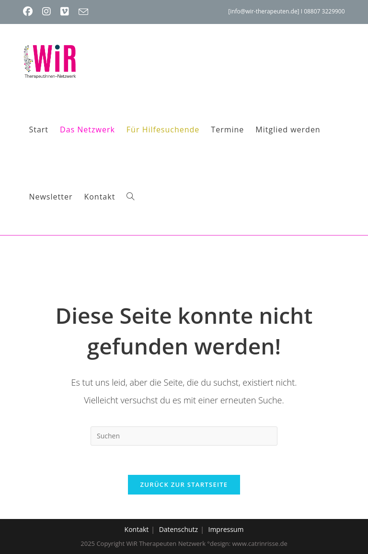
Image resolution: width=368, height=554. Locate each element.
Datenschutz (178, 529)
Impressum (225, 529)
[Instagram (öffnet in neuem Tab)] (46, 11)
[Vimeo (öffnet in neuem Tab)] (65, 11)
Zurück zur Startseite (184, 484)
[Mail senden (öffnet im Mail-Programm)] (83, 12)
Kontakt (137, 529)
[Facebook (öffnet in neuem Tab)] (30, 11)
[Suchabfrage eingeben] (184, 436)
